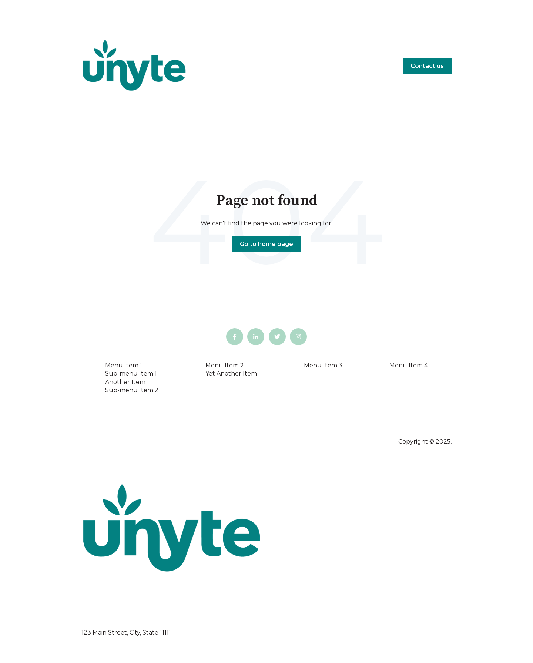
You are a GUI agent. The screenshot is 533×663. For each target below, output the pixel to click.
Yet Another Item (231, 373)
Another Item (125, 382)
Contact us (427, 66)
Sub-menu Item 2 (131, 390)
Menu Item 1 (123, 365)
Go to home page (266, 244)
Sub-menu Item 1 (131, 373)
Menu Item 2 (224, 365)
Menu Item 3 (323, 365)
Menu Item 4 (408, 365)
